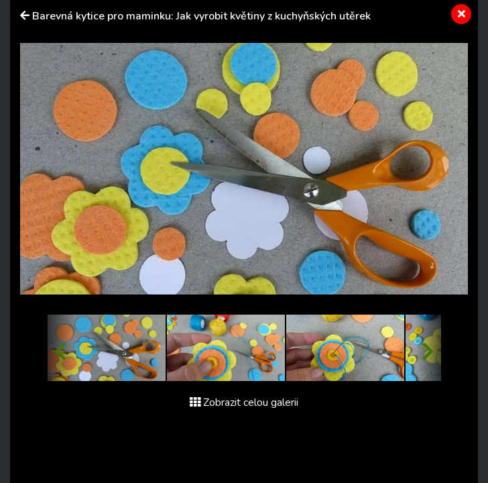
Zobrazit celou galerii (244, 402)
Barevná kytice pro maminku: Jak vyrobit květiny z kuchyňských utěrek (201, 16)
